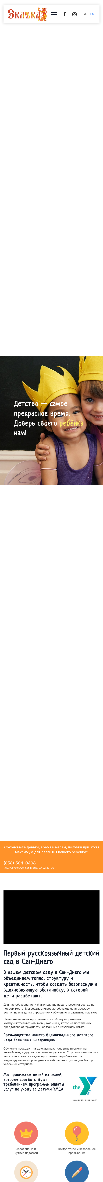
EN (92, 14)
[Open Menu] (54, 14)
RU (85, 14)
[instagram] (74, 14)
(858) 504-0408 (19, 862)
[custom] (65, 14)
